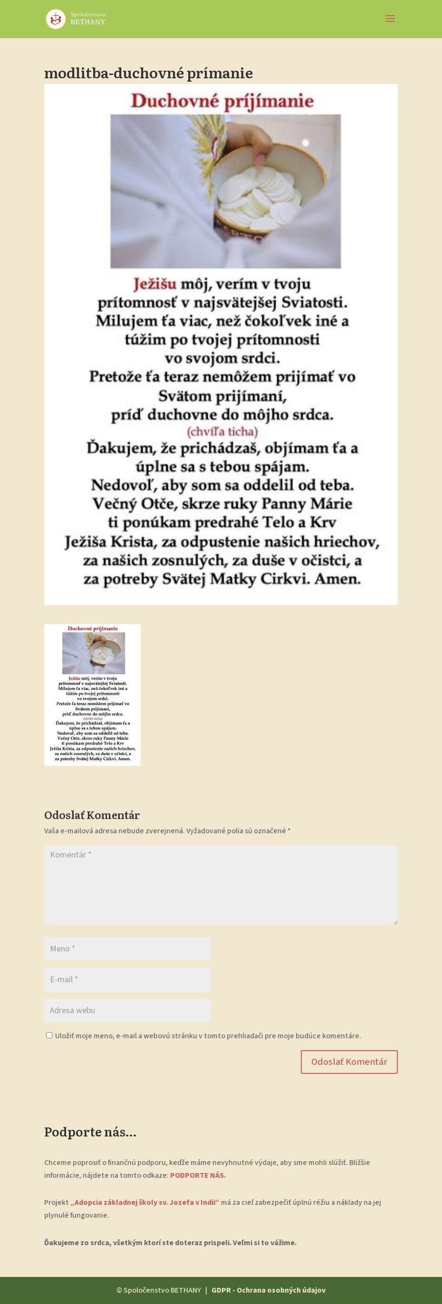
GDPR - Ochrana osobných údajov (268, 1290)
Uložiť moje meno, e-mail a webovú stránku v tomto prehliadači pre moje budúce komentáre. (208, 1036)
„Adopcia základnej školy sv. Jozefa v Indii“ (144, 1202)
